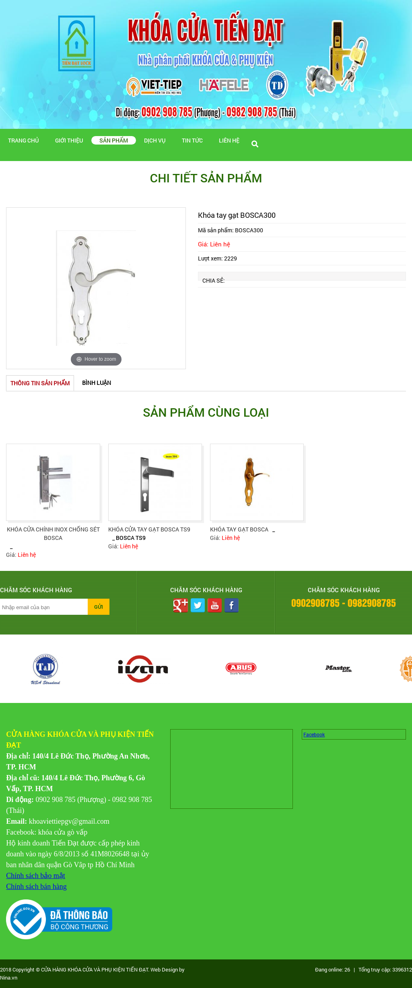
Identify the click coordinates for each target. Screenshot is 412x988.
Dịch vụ (155, 140)
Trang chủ (23, 140)
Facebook (314, 734)
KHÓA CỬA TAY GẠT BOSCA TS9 (149, 529)
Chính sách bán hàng (36, 887)
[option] (95, 288)
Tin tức (192, 140)
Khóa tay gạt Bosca (239, 529)
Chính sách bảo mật (35, 876)
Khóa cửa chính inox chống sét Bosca (53, 533)
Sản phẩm (113, 140)
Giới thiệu (69, 140)
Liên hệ (229, 140)
